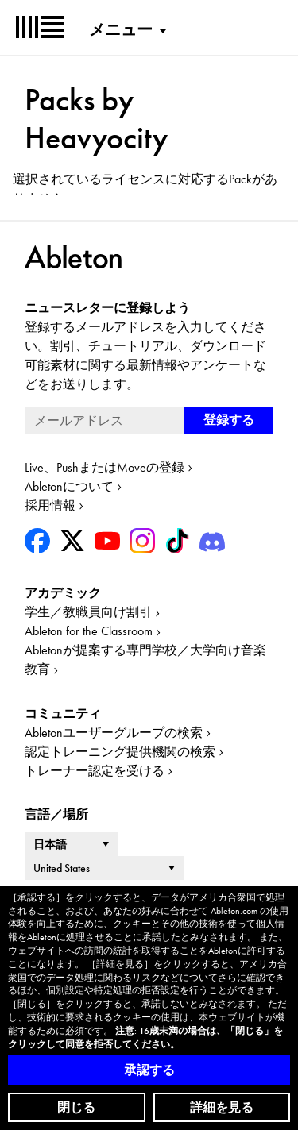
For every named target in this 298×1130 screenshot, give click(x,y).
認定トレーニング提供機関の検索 (120, 751)
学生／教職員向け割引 (88, 612)
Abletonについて (69, 486)
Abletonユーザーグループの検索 (114, 732)
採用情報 (50, 505)
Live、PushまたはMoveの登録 (104, 467)
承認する (149, 1070)
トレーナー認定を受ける (94, 770)
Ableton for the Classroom (89, 631)
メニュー (121, 29)
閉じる (76, 1107)
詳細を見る (221, 1107)
